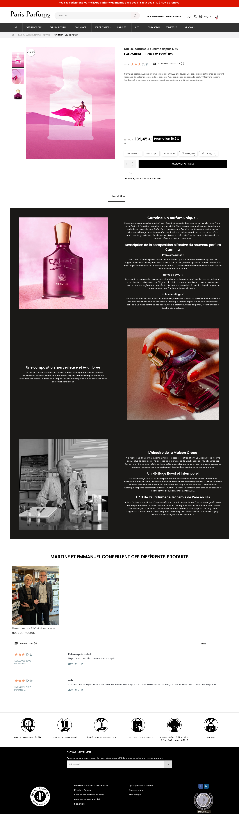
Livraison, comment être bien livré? (91, 786)
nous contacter (23, 632)
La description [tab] (116, 196)
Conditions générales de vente (89, 795)
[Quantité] (130, 164)
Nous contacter (136, 790)
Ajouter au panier (183, 164)
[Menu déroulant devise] (206, 17)
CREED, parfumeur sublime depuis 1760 (151, 49)
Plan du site (80, 804)
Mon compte (135, 795)
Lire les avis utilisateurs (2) (168, 64)
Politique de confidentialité (87, 799)
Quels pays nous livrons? (141, 786)
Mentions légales (82, 790)
